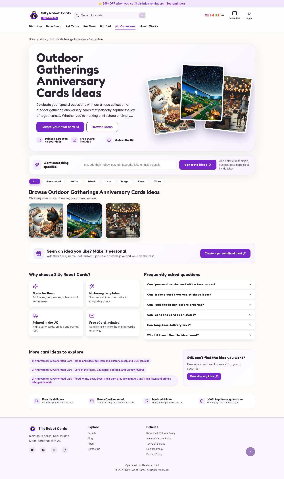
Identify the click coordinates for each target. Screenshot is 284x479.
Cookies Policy (154, 448)
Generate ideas (198, 164)
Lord (108, 181)
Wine (157, 181)
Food (141, 181)
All (35, 181)
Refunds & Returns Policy (160, 433)
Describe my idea (204, 376)
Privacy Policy (154, 454)
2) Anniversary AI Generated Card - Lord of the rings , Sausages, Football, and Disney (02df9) (88, 369)
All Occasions (125, 26)
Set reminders (176, 3)
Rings (124, 181)
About (91, 443)
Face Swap (53, 26)
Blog (90, 438)
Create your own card (60, 127)
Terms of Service (155, 443)
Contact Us (94, 448)
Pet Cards (72, 26)
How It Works (149, 26)
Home (32, 39)
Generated (53, 181)
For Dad (105, 26)
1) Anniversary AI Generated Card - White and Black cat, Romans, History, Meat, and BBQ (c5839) (90, 360)
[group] (46, 220)
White (74, 181)
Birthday (35, 26)
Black (91, 181)
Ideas (42, 39)
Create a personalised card (225, 253)
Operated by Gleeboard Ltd (142, 465)
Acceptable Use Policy (159, 438)
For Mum (89, 26)
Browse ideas (102, 127)
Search (92, 433)
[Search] (142, 15)
